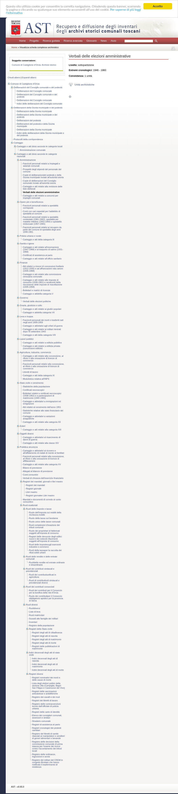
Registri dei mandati (35, 485)
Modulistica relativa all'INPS (36, 379)
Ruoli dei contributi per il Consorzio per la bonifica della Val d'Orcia (45, 591)
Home (22, 40)
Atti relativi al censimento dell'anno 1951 (42, 407)
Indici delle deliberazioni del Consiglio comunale (39, 103)
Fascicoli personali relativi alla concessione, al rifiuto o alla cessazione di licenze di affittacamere (43, 458)
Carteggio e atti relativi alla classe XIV (41, 443)
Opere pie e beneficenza (31, 202)
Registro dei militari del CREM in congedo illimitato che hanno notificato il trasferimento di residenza (47, 763)
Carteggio (18, 143)
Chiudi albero (14, 77)
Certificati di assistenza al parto (38, 255)
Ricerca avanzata (73, 40)
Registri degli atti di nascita (44, 636)
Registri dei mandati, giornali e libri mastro (43, 481)
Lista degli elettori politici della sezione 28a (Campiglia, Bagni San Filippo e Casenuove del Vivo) (48, 685)
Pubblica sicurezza (29, 447)
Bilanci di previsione (32, 468)
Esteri (22, 426)
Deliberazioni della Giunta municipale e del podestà (38, 108)
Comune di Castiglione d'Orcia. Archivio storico (34, 65)
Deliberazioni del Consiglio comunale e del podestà (38, 87)
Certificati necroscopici (33, 390)
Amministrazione (28, 160)
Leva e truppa (26, 316)
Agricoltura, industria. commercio (35, 352)
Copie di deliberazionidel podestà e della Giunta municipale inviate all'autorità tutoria (43, 176)
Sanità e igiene (27, 243)
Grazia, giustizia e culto (31, 305)
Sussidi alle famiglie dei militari (43, 618)
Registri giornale (33, 488)
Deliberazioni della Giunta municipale (34, 111)
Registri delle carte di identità (46, 712)
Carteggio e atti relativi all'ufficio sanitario (42, 258)
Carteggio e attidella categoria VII (38, 312)
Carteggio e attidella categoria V (38, 294)
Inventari (33, 622)
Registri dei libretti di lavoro (45, 700)
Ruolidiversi (34, 608)
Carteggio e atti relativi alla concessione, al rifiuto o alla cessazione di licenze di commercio (43, 358)
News (104, 40)
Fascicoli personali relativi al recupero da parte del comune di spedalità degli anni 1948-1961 (42, 229)
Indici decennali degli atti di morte (48, 670)
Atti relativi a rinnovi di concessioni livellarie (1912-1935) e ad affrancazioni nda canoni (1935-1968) (43, 268)
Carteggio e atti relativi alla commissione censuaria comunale (42, 275)
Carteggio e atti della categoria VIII (39, 335)
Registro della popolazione (41, 625)
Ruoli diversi (32, 605)
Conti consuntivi (30, 475)
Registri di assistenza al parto (46, 724)
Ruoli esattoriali (30, 505)
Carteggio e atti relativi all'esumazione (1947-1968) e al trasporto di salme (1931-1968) (43, 249)
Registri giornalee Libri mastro (40, 495)
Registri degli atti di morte (44, 643)
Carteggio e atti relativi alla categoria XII (42, 422)
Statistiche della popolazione (36, 386)
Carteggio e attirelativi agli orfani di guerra (42, 326)
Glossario (91, 40)
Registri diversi (36, 674)
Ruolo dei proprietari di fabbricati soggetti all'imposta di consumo (44, 532)
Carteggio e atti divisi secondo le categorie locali (39, 146)
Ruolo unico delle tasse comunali (44, 521)
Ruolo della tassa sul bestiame (43, 518)
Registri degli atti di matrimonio (46, 639)
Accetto (158, 6)
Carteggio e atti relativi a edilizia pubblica (42, 342)
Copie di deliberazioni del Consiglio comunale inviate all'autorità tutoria (39, 182)
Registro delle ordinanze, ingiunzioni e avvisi (44, 755)
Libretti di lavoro (30, 372)
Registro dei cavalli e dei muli (46, 697)
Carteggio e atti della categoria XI (38, 375)
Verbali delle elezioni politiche (37, 301)
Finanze (24, 262)
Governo (24, 298)
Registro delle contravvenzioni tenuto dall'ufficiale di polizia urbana (46, 706)
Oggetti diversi (27, 434)
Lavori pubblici (27, 339)
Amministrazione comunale (32, 150)
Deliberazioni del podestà (29, 120)
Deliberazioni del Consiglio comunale (34, 91)
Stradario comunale (41, 721)
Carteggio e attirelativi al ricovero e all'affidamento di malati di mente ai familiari (43, 451)
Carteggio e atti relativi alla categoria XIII (42, 429)
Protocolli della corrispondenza (28, 139)
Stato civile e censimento (32, 383)
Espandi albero (29, 77)
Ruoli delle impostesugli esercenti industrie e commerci (45, 545)
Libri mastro (31, 492)
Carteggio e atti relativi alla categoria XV (42, 464)
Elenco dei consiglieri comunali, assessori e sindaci (47, 716)
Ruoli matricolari (36, 615)
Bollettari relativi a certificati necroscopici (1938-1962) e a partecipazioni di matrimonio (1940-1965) (42, 395)
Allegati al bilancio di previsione (38, 471)
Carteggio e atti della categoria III (38, 239)
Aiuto (113, 40)
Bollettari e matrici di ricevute (36, 290)
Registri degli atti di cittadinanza (47, 632)
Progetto (34, 40)
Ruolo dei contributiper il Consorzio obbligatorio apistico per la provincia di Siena (46, 598)
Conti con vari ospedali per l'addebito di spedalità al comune (41, 212)
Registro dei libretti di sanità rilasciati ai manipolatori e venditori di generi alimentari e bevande (48, 736)
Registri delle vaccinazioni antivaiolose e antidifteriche (45, 692)
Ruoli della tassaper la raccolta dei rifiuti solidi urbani (45, 551)
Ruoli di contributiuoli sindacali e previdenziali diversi (44, 581)
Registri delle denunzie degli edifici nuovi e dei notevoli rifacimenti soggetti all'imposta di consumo (45, 538)
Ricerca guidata (51, 40)
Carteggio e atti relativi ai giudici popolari (42, 309)
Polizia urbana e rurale (30, 236)
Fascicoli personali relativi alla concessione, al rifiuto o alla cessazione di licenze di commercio (43, 366)
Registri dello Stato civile (40, 629)
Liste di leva (34, 612)
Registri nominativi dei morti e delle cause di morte (46, 678)
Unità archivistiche (84, 84)
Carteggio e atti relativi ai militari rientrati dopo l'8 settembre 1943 (42, 330)
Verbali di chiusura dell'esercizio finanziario (43, 478)
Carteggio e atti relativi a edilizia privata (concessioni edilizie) (41, 347)
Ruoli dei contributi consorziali (40, 587)
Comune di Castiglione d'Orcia (25, 84)
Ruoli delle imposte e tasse (39, 509)
